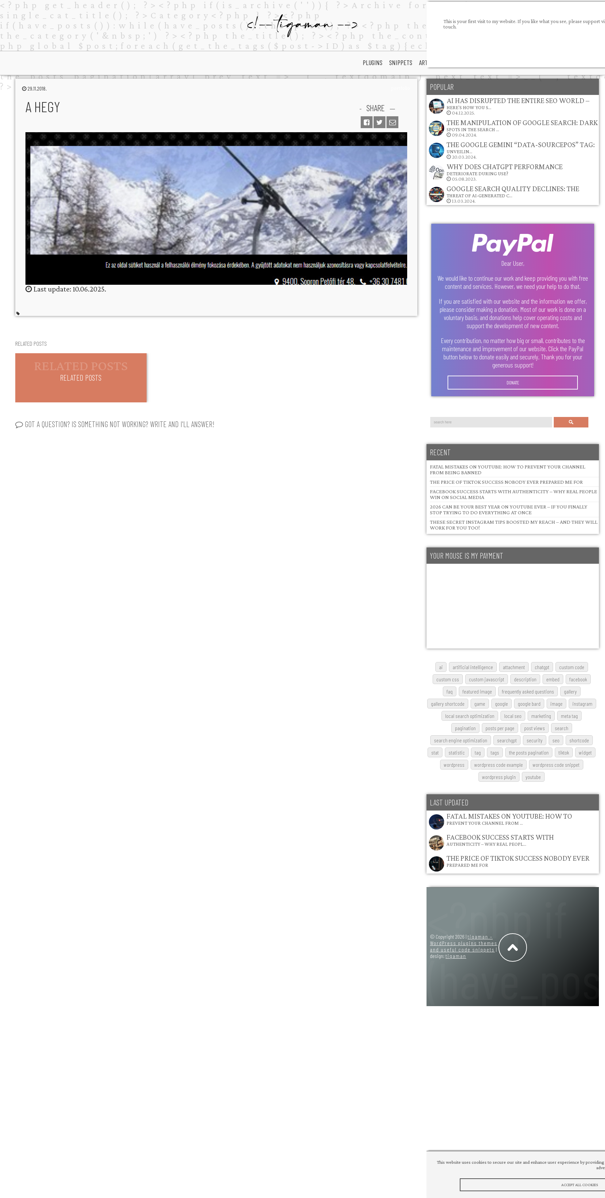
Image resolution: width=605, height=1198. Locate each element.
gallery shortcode (448, 703)
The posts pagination (529, 752)
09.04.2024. (513, 128)
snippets (400, 62)
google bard (529, 703)
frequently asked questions (528, 691)
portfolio (400, 88)
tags (495, 752)
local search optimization (469, 716)
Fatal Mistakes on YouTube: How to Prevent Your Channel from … (509, 819)
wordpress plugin (499, 777)
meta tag (569, 716)
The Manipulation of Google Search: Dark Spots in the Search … (522, 125)
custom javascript (486, 679)
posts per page (500, 728)
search (561, 728)
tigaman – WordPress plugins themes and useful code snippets (463, 943)
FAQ (450, 691)
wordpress (454, 764)
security (535, 740)
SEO (556, 740)
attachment (514, 667)
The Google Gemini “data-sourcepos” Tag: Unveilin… (521, 147)
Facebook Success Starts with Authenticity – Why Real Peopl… (500, 840)
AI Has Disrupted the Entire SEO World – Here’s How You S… (518, 103)
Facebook (578, 679)
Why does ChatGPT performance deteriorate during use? (505, 169)
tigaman (456, 956)
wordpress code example (498, 764)
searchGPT (507, 740)
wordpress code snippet (556, 764)
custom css (447, 679)
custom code (571, 667)
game (479, 703)
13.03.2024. (503, 194)
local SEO (513, 716)
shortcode (579, 740)
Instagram (582, 703)
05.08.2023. (495, 172)
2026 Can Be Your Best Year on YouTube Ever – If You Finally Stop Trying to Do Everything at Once (508, 509)
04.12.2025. (508, 106)
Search (571, 422)
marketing (541, 716)
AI (441, 667)
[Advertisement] (477, 606)
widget (585, 752)
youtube (533, 777)
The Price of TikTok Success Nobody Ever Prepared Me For (506, 482)
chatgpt (542, 667)
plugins (372, 62)
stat (435, 752)
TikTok (564, 752)
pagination (465, 728)
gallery (570, 691)
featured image (477, 691)
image (556, 703)
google (501, 703)
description (525, 679)
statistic (457, 752)
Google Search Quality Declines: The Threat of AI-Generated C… (513, 191)
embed (553, 679)
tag (478, 752)
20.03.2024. (511, 150)
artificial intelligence (473, 667)
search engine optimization (460, 740)
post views (534, 728)
